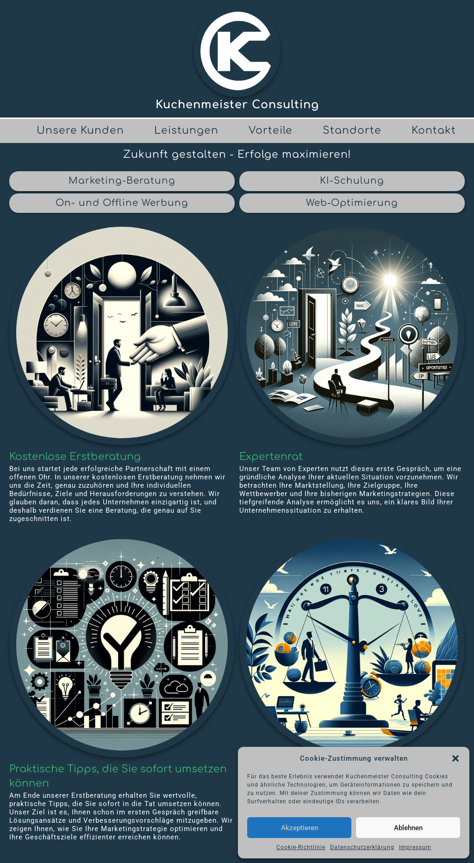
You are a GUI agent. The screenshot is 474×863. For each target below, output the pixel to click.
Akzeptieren (299, 828)
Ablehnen (408, 828)
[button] (455, 758)
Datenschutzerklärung (362, 847)
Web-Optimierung (352, 203)
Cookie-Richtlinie (300, 847)
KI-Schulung (352, 180)
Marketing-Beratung (122, 180)
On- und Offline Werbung (122, 203)
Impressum (415, 847)
